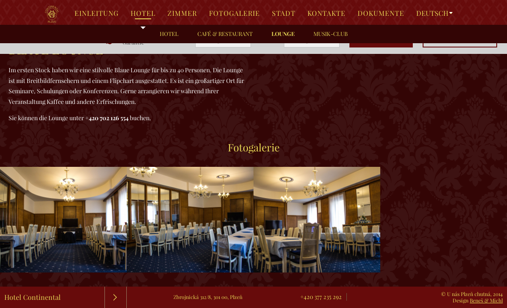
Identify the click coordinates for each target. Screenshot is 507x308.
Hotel (143, 13)
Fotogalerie (234, 13)
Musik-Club (330, 33)
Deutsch (432, 13)
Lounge (283, 33)
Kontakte (326, 13)
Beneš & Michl (486, 300)
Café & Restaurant (225, 33)
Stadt (283, 13)
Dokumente (381, 13)
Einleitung (97, 13)
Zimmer (182, 13)
